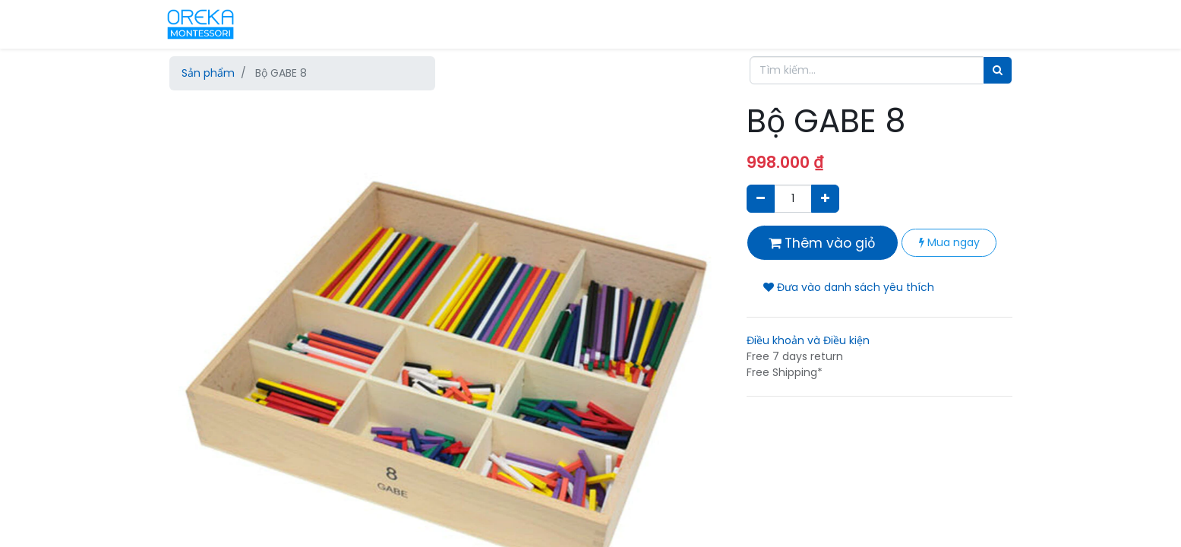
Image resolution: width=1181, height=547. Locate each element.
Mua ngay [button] (949, 242)
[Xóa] (761, 199)
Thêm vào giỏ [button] (822, 243)
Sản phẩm (208, 73)
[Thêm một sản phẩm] (825, 199)
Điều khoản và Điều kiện (808, 340)
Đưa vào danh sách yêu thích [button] (848, 287)
